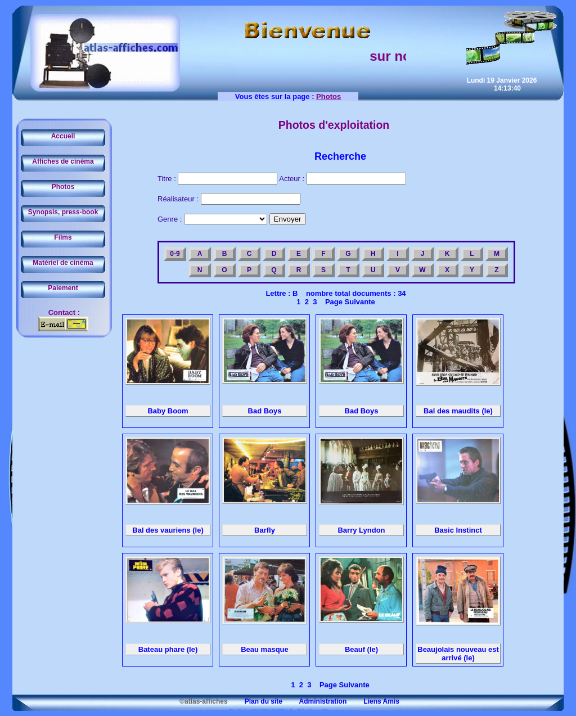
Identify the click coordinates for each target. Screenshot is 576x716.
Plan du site (256, 701)
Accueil (63, 136)
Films (62, 237)
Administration (315, 701)
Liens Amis (374, 701)
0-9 (174, 254)
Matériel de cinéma (63, 263)
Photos (63, 187)
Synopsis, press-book (63, 212)
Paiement (63, 288)
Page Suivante (348, 302)
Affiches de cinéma (62, 161)
